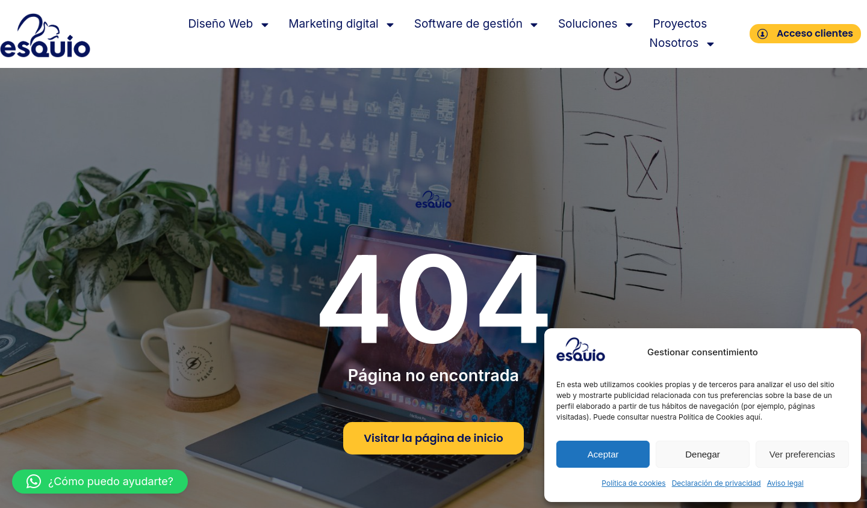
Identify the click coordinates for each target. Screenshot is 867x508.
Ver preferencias (802, 454)
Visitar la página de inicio (433, 437)
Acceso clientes (805, 33)
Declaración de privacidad (716, 483)
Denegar (702, 454)
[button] (100, 482)
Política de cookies (633, 483)
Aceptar (603, 454)
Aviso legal (785, 483)
